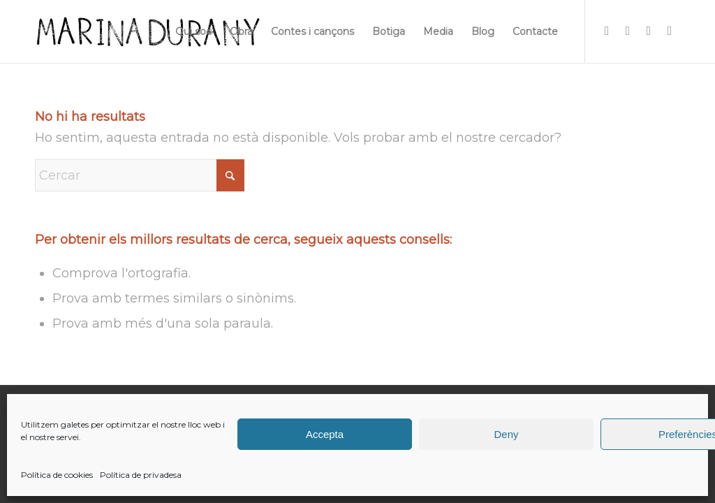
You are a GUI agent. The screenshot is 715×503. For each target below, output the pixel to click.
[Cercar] (139, 175)
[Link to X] (648, 30)
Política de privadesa (141, 474)
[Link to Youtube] (669, 30)
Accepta (325, 434)
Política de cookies (57, 474)
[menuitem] (193, 31)
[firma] (147, 31)
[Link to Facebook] (627, 30)
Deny (506, 434)
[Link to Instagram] (606, 30)
